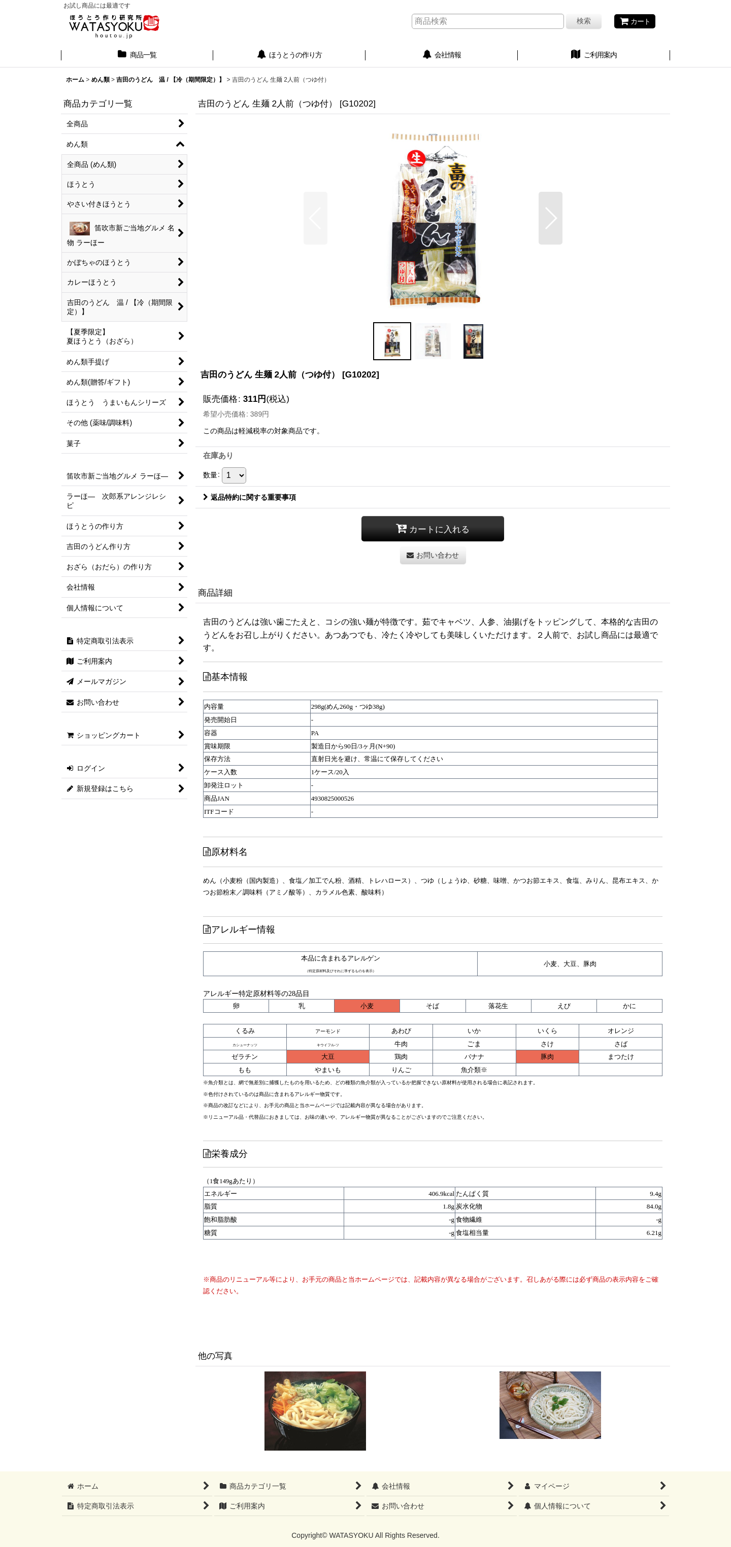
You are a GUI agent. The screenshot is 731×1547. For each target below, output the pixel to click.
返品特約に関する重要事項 (249, 497)
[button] (315, 218)
